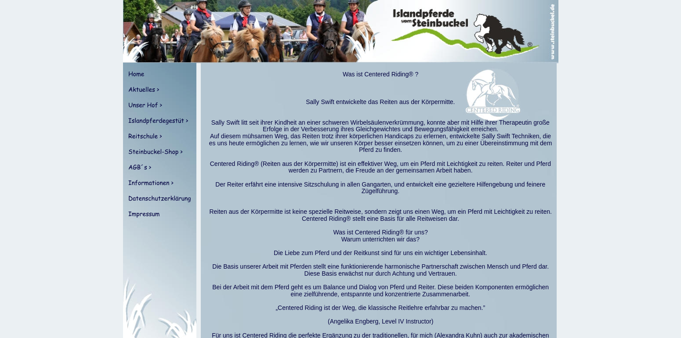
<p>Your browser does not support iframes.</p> (377, 200)
